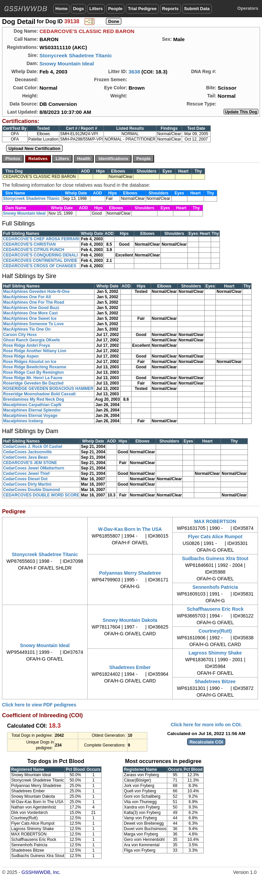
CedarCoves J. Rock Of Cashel (32, 446)
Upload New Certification (34, 148)
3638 (134, 71)
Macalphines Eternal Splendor (32, 410)
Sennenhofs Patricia (215, 587)
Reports (170, 8)
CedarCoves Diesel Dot (25, 479)
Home (61, 8)
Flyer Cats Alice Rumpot (215, 536)
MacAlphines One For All (27, 297)
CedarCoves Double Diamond (31, 489)
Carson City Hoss (20, 334)
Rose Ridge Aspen (21, 356)
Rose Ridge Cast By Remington (33, 372)
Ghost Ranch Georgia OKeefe (31, 340)
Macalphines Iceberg (23, 421)
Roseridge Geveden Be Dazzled (33, 383)
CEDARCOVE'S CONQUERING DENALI (40, 255)
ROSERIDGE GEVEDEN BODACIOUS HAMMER (48, 388)
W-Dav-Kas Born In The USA (130, 529)
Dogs (78, 8)
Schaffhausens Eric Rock (215, 609)
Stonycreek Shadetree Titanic (75, 55)
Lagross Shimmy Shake (215, 653)
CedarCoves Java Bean (25, 457)
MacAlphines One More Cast (30, 313)
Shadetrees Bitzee (215, 681)
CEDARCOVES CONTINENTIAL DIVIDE (40, 260)
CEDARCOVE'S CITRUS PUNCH (33, 249)
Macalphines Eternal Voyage (30, 415)
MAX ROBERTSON (215, 521)
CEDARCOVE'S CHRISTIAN (29, 244)
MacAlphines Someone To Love (33, 324)
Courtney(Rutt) (215, 631)
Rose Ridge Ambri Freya (26, 345)
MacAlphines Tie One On (27, 329)
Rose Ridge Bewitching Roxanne (34, 367)
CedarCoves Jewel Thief (26, 473)
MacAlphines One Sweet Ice (30, 318)
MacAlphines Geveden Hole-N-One (36, 291)
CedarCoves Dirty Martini (27, 484)
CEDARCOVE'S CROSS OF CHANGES (39, 266)
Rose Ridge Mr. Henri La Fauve (32, 377)
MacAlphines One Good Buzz (31, 307)
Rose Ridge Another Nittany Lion (34, 350)
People (115, 8)
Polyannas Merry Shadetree (130, 573)
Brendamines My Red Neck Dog (33, 399)
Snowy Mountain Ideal (66, 63)
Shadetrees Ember (130, 667)
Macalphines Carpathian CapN (32, 404)
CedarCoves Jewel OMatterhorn (33, 468)
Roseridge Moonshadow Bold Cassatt (39, 394)
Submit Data (197, 8)
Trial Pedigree (142, 8)
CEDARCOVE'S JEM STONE (30, 462)
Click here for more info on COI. (206, 724)
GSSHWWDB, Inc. (41, 872)
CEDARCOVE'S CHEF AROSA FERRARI (41, 239)
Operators (247, 8)
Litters (96, 8)
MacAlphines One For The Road (33, 302)
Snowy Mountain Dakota (130, 620)
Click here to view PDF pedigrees (39, 704)
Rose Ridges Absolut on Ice (29, 361)
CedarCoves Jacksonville (27, 452)
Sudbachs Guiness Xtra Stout (215, 558)
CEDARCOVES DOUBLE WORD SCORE (41, 495)
